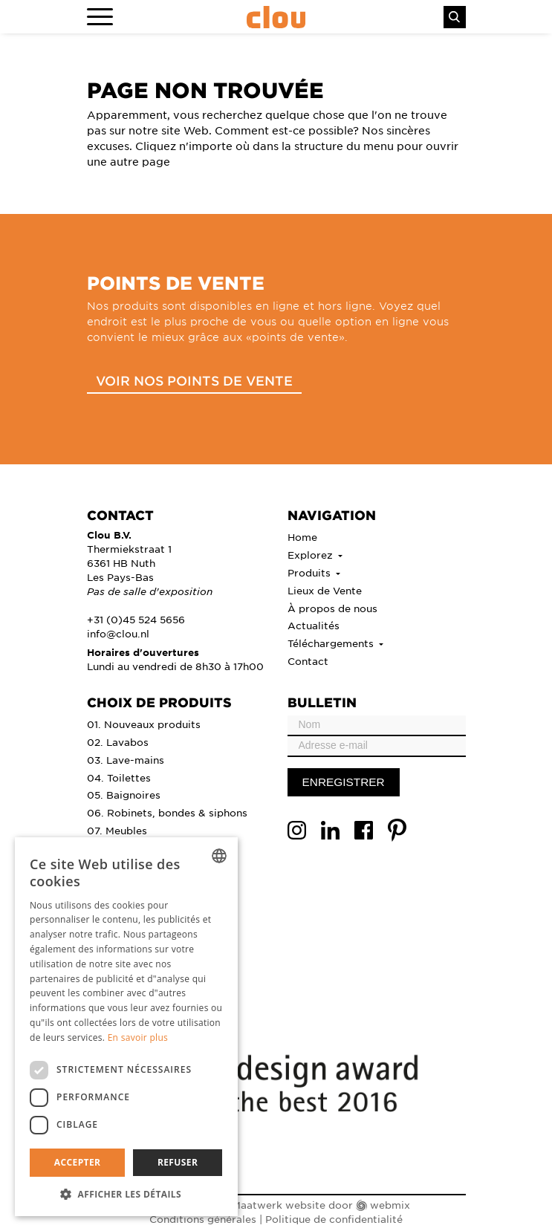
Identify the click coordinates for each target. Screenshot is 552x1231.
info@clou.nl (118, 633)
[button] (126, 1193)
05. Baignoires (123, 794)
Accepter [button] (77, 1162)
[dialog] (126, 1026)
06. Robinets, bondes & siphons (167, 812)
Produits (311, 572)
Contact (308, 661)
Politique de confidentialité (334, 1218)
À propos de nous (332, 608)
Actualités (314, 625)
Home (302, 536)
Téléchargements (332, 643)
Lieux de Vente (325, 590)
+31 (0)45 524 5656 (136, 619)
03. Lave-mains (125, 759)
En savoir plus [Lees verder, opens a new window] (138, 1037)
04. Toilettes (119, 777)
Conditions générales (202, 1218)
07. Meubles (117, 830)
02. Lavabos (118, 741)
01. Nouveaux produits (144, 724)
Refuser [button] (178, 1162)
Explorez (312, 554)
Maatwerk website (278, 1204)
